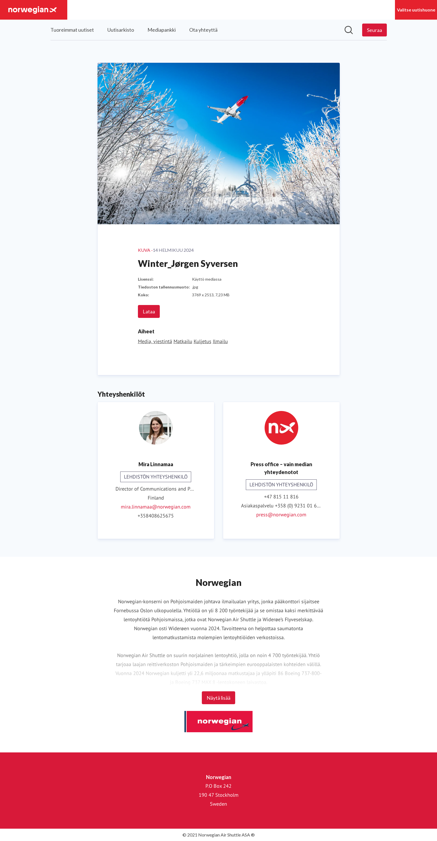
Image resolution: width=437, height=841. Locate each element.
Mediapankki (161, 30)
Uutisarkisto (120, 30)
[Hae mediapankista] (348, 30)
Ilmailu (220, 341)
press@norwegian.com (281, 514)
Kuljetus (202, 341)
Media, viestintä (155, 341)
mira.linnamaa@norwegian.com (156, 506)
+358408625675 (156, 515)
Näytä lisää (218, 698)
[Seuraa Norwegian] (374, 30)
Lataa (149, 311)
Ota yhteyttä (203, 30)
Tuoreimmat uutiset (72, 30)
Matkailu (183, 341)
